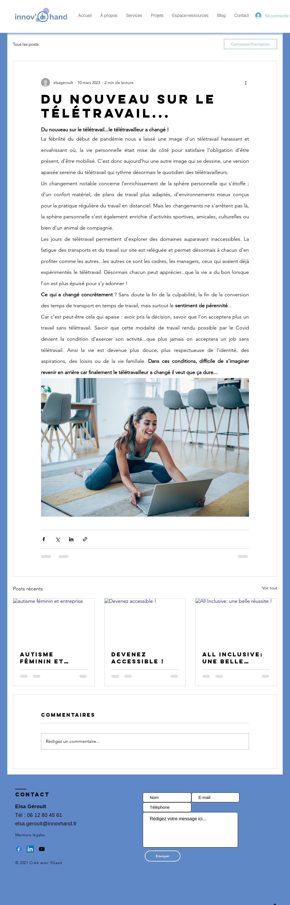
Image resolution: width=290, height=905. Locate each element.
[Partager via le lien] (85, 539)
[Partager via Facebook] (43, 539)
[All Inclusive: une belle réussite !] (236, 621)
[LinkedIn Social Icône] (30, 849)
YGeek (56, 862)
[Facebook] (18, 849)
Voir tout (269, 587)
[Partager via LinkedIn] (71, 539)
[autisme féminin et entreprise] (53, 621)
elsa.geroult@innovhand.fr (46, 823)
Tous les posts (25, 44)
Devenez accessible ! (137, 658)
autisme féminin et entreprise (43, 658)
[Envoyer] (162, 856)
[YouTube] (41, 849)
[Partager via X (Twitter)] (57, 539)
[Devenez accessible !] (145, 621)
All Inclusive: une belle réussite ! (232, 658)
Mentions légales (30, 834)
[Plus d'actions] (245, 82)
